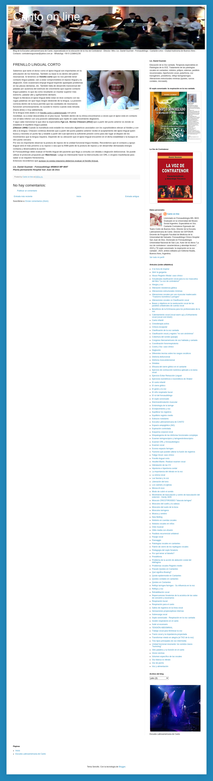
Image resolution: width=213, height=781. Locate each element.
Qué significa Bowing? (161, 572)
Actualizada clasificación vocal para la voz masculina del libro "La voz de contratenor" (175, 280)
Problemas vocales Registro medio (167, 566)
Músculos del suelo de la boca (165, 507)
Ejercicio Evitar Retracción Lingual (167, 376)
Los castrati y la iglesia (162, 485)
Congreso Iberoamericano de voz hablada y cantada (174, 340)
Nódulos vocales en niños (163, 524)
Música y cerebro (159, 513)
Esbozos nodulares (160, 419)
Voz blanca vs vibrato (161, 660)
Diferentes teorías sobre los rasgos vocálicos (171, 353)
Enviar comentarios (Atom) (36, 201)
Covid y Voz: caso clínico (163, 347)
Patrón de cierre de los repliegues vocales (170, 547)
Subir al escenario (160, 624)
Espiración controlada (161, 428)
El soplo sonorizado (160, 399)
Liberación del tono (160, 482)
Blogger (122, 767)
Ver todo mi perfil (157, 257)
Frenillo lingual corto (160, 458)
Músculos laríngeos (160, 510)
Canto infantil (157, 320)
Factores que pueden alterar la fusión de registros (173, 452)
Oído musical (157, 527)
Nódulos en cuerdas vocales (164, 520)
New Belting (157, 517)
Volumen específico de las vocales (167, 656)
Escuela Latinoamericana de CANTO (168, 422)
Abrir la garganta (159, 272)
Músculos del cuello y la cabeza (166, 504)
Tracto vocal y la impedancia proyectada (169, 634)
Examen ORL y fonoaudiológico (165, 442)
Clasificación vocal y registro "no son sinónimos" (173, 333)
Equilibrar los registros (161, 412)
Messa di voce (158, 488)
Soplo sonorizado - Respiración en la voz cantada (173, 618)
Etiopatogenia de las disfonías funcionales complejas (175, 435)
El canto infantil (158, 382)
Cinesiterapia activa (160, 324)
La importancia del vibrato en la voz (167, 471)
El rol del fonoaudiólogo (162, 395)
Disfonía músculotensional (163, 360)
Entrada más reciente (23, 196)
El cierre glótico (158, 385)
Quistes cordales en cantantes (165, 579)
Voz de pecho (158, 663)
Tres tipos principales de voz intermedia (169, 641)
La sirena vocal (158, 475)
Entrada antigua (132, 196)
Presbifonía (157, 557)
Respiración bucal (159, 601)
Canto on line (46, 16)
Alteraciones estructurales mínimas (167, 291)
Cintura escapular (159, 327)
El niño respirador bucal (162, 392)
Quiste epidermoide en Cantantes (166, 576)
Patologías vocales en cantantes (166, 543)
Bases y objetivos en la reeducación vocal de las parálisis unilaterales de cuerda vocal (173, 304)
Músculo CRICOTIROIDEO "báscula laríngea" (172, 500)
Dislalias (155, 363)
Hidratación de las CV (161, 465)
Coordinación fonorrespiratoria (165, 343)
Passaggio (156, 540)
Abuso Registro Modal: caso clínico (167, 276)
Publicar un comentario (27, 191)
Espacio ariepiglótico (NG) (163, 425)
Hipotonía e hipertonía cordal (164, 468)
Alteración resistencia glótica (164, 288)
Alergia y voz (157, 284)
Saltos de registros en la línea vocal (167, 608)
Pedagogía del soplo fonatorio (165, 550)
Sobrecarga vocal (159, 614)
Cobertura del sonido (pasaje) (165, 337)
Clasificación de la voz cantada (165, 330)
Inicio (79, 196)
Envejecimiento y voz (161, 409)
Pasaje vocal (157, 537)
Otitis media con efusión (162, 530)
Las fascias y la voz (160, 478)
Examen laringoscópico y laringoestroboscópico (172, 438)
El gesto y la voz (159, 389)
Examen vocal (158, 445)
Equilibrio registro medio (162, 415)
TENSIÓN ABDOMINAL (162, 627)
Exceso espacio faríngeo (162, 448)
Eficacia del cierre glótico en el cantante (169, 367)
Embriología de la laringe (163, 405)
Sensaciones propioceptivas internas (168, 611)
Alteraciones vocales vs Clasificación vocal (170, 300)
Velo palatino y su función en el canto (168, 650)
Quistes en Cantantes (161, 582)
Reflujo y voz (157, 589)
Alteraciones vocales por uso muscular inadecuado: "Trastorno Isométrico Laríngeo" (174, 295)
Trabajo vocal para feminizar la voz (167, 631)
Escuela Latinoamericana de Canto (30, 754)
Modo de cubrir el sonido (162, 491)
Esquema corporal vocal (162, 432)
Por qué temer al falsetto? (163, 553)
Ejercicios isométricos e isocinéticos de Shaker (172, 379)
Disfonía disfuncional (161, 357)
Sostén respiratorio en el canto (165, 621)
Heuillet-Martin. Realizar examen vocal (168, 462)
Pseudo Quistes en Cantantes (165, 569)
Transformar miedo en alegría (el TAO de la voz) (173, 637)
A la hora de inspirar (160, 269)
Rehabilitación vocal (160, 592)
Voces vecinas (158, 653)
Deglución (156, 350)
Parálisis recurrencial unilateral (165, 533)
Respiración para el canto (163, 604)
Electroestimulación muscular (164, 402)
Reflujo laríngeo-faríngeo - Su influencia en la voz (173, 585)
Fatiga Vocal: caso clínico (163, 455)
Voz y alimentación (160, 666)
